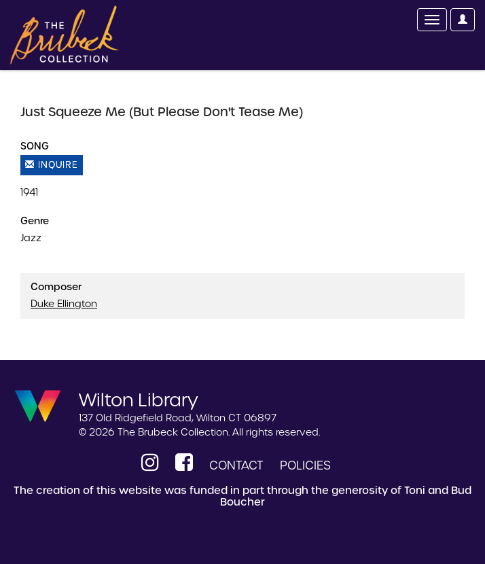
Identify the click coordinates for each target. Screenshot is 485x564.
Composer (56, 287)
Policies (305, 465)
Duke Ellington (64, 304)
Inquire (51, 165)
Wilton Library (138, 399)
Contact (236, 465)
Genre (34, 221)
